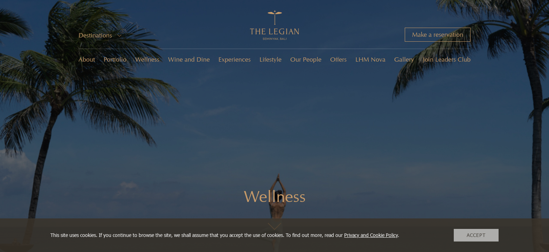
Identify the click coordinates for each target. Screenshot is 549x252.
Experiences (234, 59)
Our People (305, 59)
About (86, 59)
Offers (338, 59)
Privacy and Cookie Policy (371, 235)
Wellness (147, 59)
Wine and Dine (189, 59)
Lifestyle (270, 59)
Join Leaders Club (447, 59)
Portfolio (115, 59)
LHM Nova (370, 59)
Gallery (404, 59)
